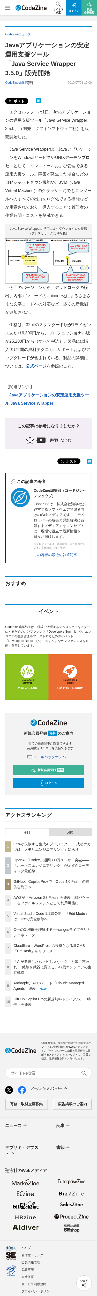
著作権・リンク (32, 1255)
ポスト (16, 101)
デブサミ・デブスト (21, 1151)
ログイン (47, 783)
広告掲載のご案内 (72, 1104)
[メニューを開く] (8, 8)
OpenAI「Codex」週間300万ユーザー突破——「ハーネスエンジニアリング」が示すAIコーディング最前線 (51, 865)
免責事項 (27, 1269)
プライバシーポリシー (37, 1291)
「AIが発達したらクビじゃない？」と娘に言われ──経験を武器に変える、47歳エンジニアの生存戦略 (52, 967)
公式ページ (36, 366)
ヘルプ (26, 1248)
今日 (27, 832)
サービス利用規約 (33, 1284)
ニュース (16, 1125)
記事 (63, 1125)
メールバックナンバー (48, 757)
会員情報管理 (30, 1262)
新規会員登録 (47, 770)
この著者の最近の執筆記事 (55, 555)
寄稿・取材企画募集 (26, 1104)
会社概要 (27, 1277)
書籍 (63, 1147)
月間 (70, 832)
